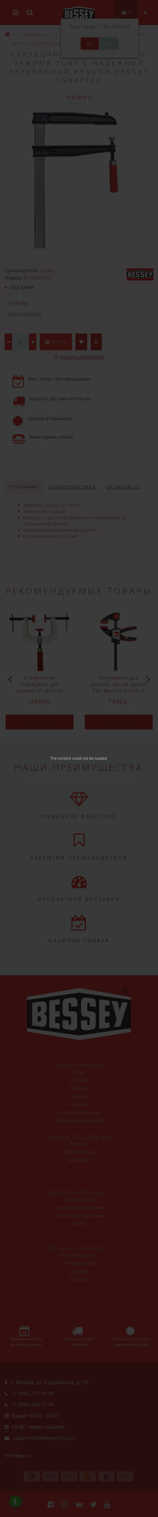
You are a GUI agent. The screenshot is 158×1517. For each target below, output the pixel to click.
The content (60, 758)
